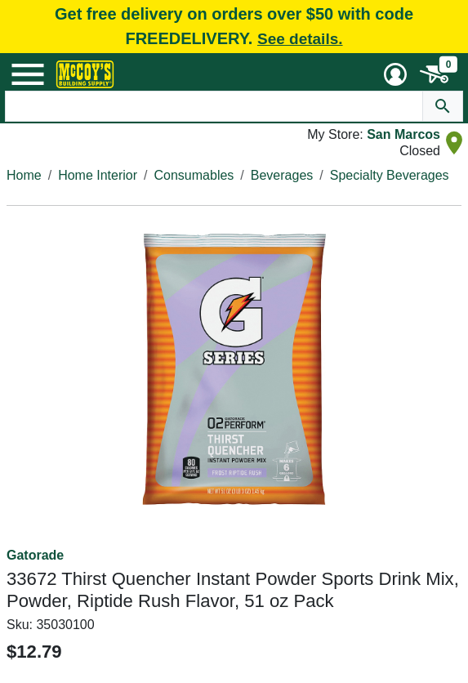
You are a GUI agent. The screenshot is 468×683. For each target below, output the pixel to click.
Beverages (282, 175)
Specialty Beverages (389, 175)
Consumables (194, 175)
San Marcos (403, 134)
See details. (300, 38)
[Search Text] (214, 106)
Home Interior (97, 175)
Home (24, 175)
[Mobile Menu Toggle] (28, 74)
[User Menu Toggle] (395, 74)
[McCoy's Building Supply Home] (85, 74)
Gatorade (35, 555)
